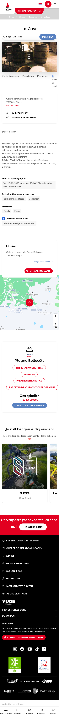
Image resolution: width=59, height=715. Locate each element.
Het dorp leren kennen (30, 405)
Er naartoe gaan (40, 271)
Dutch (40, 4)
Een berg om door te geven (20, 540)
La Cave (47, 17)
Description (28, 76)
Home (13, 17)
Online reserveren (29, 11)
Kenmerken (42, 76)
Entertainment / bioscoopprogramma (32, 387)
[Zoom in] (55, 316)
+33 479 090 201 (29, 399)
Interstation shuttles (29, 367)
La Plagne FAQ (12, 571)
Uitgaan (23, 17)
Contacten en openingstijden (25, 637)
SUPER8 (25, 493)
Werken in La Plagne (16, 563)
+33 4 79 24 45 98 (17, 112)
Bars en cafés (35, 17)
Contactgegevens (10, 76)
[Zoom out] (55, 320)
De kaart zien (12, 105)
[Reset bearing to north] (55, 324)
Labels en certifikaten (17, 586)
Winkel (8, 556)
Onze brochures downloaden (22, 548)
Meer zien (47, 36)
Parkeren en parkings (29, 380)
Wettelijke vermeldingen (13, 704)
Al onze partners (14, 593)
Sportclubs (11, 578)
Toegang (29, 374)
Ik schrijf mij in (33, 527)
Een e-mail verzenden (21, 117)
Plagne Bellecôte (43, 262)
